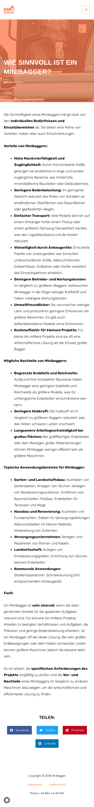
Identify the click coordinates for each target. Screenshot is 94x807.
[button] (19, 730)
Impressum (35, 784)
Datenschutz (58, 784)
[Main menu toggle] (86, 9)
